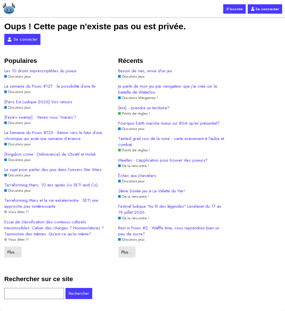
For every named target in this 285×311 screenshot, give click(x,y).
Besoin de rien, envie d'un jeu (145, 71)
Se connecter (265, 9)
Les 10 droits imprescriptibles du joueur (40, 71)
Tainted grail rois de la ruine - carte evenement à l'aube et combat (171, 142)
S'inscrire (234, 9)
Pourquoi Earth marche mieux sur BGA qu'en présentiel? (169, 123)
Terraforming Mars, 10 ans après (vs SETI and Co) (51, 185)
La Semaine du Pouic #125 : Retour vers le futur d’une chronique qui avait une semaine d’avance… (53, 136)
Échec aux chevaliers (137, 176)
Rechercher (79, 293)
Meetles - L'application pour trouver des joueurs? (163, 160)
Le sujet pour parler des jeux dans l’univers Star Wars (53, 170)
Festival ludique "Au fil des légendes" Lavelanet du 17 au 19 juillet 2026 (169, 209)
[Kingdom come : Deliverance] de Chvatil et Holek (50, 154)
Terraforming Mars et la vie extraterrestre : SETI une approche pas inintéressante (51, 203)
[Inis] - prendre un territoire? (143, 108)
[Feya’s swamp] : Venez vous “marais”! (40, 117)
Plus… (13, 252)
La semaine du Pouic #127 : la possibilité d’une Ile (50, 86)
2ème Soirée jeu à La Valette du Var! (151, 191)
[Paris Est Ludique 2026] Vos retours (38, 102)
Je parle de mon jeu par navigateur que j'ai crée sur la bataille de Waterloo (167, 89)
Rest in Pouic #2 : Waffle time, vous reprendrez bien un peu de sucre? (168, 231)
